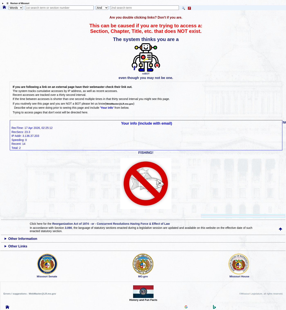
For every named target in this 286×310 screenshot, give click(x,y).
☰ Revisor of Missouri (16, 3)
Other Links (17, 246)
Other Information (22, 239)
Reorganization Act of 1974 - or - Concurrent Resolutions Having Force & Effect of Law (111, 223)
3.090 (68, 227)
